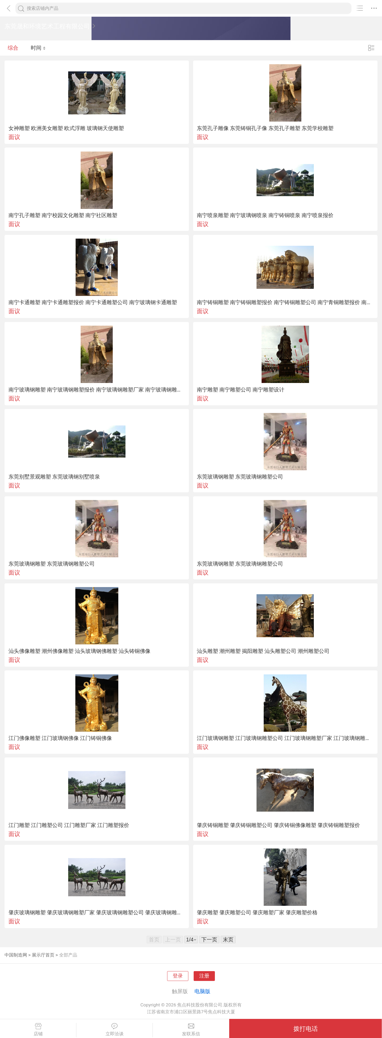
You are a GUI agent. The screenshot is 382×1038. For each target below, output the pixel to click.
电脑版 (202, 991)
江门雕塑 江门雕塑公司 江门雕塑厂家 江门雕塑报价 (68, 825)
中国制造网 (16, 955)
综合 (13, 48)
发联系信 (191, 1029)
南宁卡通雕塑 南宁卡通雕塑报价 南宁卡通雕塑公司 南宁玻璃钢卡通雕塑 (92, 302)
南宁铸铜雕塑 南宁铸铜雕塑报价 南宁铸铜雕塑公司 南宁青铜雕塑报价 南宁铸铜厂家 (285, 302)
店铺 (38, 1029)
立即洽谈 (114, 1029)
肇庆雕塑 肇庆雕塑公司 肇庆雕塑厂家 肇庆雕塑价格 (257, 912)
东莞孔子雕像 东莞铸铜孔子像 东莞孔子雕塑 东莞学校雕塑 (265, 128)
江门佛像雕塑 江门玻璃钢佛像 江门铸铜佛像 (60, 738)
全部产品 (68, 955)
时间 (38, 48)
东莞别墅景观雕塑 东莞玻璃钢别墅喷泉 (54, 476)
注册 (204, 976)
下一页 (209, 939)
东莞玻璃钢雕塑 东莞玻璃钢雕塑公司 (240, 476)
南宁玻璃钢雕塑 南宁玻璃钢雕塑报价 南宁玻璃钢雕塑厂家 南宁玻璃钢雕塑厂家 (96, 389)
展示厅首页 (43, 955)
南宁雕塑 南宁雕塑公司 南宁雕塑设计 (240, 389)
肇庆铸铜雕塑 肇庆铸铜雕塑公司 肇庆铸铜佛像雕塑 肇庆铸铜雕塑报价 (278, 825)
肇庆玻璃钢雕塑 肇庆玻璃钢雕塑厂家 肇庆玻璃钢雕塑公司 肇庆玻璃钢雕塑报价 (96, 912)
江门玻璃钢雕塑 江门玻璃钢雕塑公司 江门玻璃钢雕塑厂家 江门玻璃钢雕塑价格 (285, 738)
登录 (178, 976)
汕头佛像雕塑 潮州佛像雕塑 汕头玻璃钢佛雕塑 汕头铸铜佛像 (79, 651)
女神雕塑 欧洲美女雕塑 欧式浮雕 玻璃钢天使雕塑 (66, 128)
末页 (228, 939)
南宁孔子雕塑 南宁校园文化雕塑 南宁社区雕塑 (62, 215)
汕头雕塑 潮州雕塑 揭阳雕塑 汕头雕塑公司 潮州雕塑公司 (263, 651)
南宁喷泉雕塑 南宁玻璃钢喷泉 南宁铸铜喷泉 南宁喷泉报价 (265, 215)
